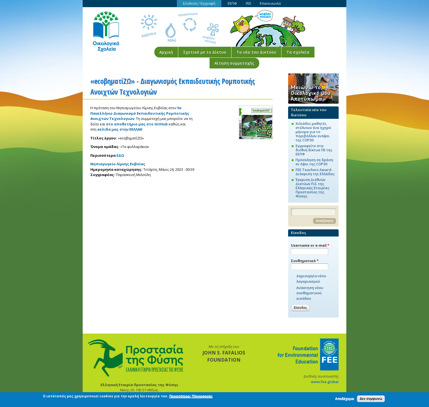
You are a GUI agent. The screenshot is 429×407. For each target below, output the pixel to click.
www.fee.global (325, 381)
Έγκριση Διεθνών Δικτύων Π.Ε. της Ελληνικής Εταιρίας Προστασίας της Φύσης (312, 188)
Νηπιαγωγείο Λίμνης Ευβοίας (117, 163)
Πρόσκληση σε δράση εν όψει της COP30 (314, 161)
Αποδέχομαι (344, 400)
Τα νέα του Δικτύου (256, 52)
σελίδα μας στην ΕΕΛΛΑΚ (119, 129)
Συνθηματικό (305, 260)
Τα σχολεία (298, 52)
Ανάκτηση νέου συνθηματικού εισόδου (309, 293)
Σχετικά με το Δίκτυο (204, 52)
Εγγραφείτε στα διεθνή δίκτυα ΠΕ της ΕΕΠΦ (314, 149)
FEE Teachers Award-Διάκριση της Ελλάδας (315, 171)
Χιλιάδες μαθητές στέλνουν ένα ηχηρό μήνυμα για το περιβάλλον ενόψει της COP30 (313, 131)
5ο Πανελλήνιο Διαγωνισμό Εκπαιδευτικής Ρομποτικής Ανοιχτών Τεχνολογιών (139, 113)
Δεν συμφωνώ (371, 400)
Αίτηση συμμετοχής (234, 63)
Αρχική (166, 52)
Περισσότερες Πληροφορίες (191, 397)
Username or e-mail (310, 245)
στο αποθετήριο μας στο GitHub (137, 124)
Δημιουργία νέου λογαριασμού (311, 278)
